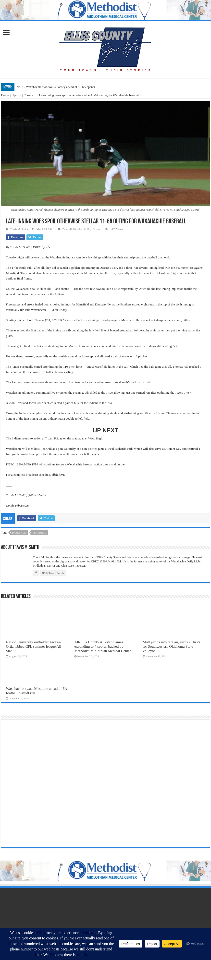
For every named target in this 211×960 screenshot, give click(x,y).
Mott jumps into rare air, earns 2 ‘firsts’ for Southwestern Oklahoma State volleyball (172, 646)
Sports (16, 95)
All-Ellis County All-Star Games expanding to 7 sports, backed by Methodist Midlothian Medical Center (102, 646)
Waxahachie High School (86, 229)
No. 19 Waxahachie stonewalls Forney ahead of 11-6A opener (55, 87)
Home (5, 95)
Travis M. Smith (19, 229)
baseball (19, 532)
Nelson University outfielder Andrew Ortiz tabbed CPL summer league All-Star (34, 646)
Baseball (30, 95)
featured (39, 532)
